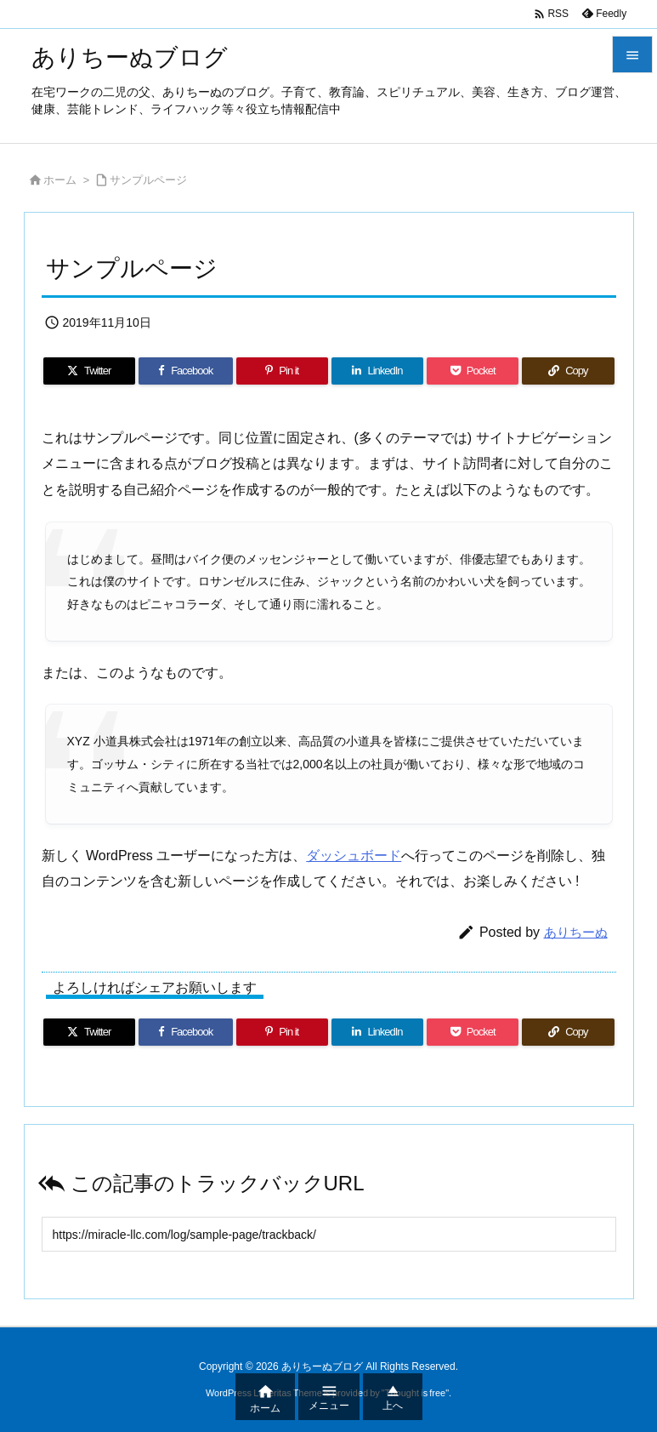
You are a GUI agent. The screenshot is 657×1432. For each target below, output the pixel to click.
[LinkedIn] (377, 371)
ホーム (59, 180)
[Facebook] (186, 371)
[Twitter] (89, 371)
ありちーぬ (576, 932)
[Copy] (568, 371)
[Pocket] (472, 371)
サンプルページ (148, 180)
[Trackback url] (329, 1234)
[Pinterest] (282, 371)
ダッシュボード (353, 855)
